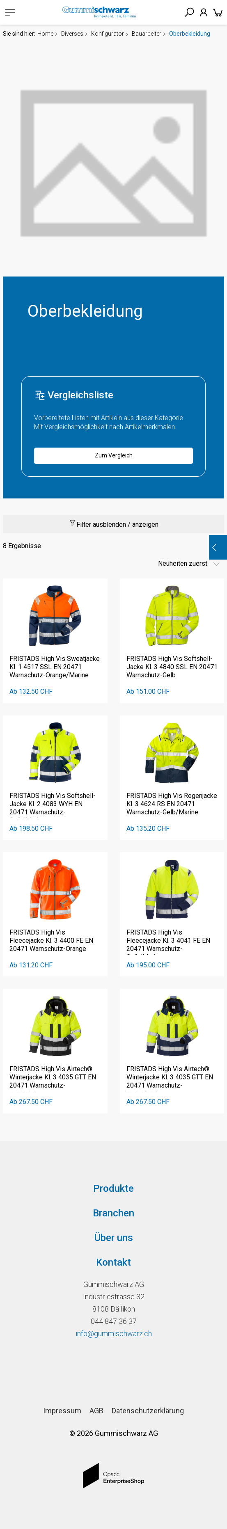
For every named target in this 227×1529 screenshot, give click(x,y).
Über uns (113, 1237)
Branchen (113, 1213)
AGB (96, 1410)
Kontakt (113, 1262)
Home (45, 33)
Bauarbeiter (146, 33)
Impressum (62, 1410)
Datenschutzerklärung (148, 1410)
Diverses (72, 33)
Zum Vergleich (114, 455)
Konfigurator (107, 33)
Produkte (113, 1188)
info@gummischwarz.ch (114, 1333)
